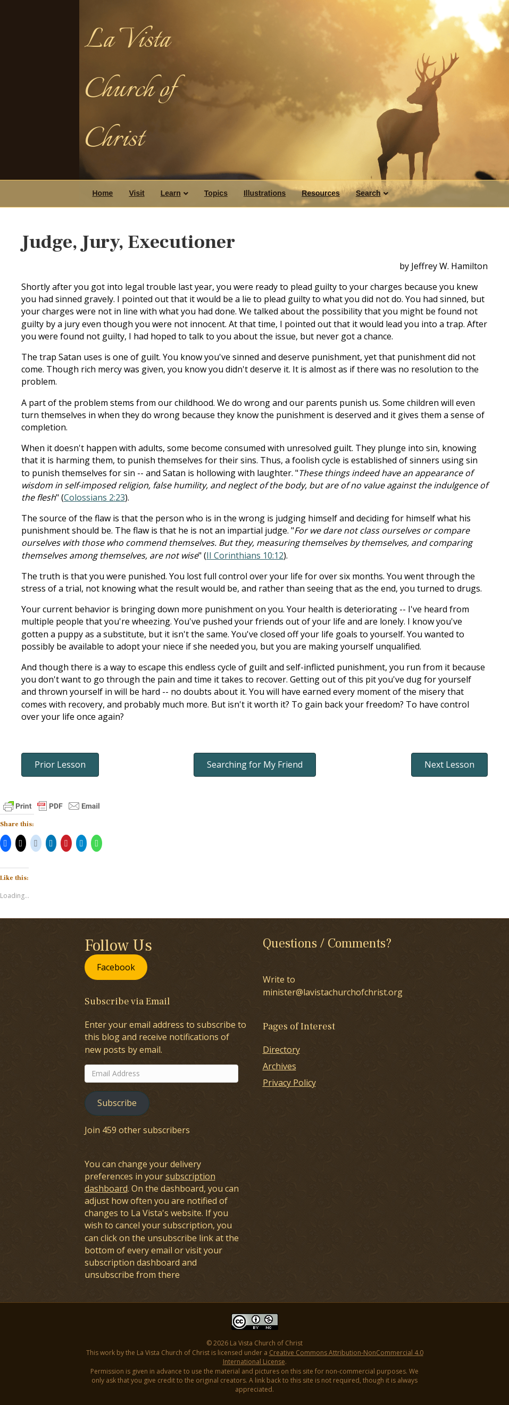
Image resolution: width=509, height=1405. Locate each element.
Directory (281, 1049)
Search (368, 193)
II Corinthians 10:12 (244, 555)
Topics (216, 193)
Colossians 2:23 (94, 497)
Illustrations (265, 193)
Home (103, 193)
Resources (321, 193)
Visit (136, 193)
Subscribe (117, 1103)
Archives (279, 1066)
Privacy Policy (289, 1082)
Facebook (116, 967)
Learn (171, 193)
